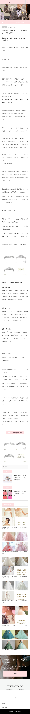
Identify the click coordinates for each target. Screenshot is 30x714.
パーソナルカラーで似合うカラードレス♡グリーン (14, 649)
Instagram (15, 698)
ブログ (6, 22)
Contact (3, 703)
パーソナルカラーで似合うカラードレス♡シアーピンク (14, 552)
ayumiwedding (15, 685)
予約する (15, 673)
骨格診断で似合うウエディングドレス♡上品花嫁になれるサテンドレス (14, 601)
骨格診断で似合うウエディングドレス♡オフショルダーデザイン (14, 528)
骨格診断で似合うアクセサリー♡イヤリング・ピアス (14, 626)
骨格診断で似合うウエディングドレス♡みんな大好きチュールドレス (14, 577)
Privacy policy (4, 707)
